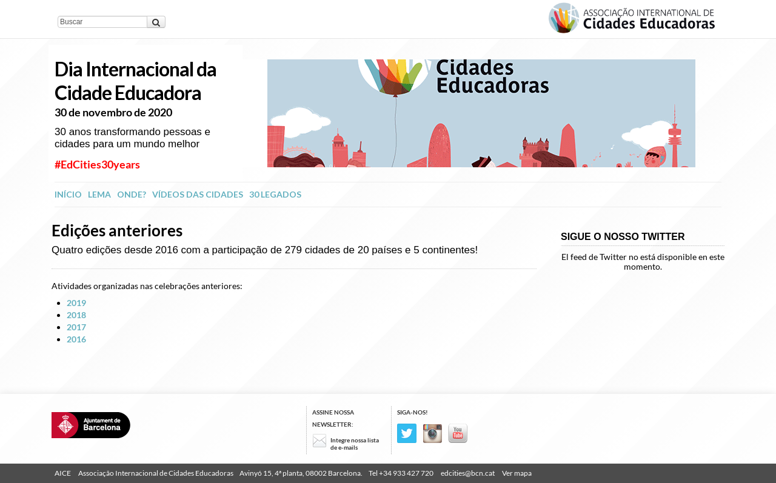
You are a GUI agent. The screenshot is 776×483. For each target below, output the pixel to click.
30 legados (275, 194)
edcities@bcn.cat (468, 473)
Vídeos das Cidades (197, 194)
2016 (76, 339)
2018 (76, 315)
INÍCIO (68, 194)
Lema (99, 194)
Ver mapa (517, 473)
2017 (76, 327)
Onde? (131, 194)
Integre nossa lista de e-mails (354, 443)
